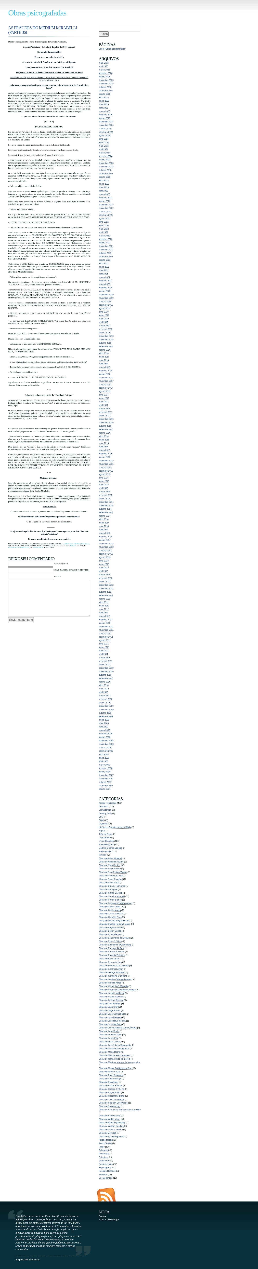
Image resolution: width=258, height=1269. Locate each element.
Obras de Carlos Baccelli (110, 893)
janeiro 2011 (105, 664)
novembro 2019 (106, 298)
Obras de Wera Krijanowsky (112, 1122)
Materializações (106, 844)
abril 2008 (103, 761)
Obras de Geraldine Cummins (113, 976)
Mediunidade (105, 851)
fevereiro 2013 (105, 578)
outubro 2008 (105, 747)
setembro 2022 (106, 215)
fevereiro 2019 (105, 329)
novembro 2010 (106, 671)
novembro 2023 (106, 166)
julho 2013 (104, 560)
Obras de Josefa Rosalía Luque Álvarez (118, 1027)
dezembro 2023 (106, 163)
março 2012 (104, 616)
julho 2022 (104, 222)
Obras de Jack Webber (110, 1003)
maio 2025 (104, 104)
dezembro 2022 (106, 204)
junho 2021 (104, 267)
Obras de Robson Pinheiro (111, 1089)
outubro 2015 (105, 467)
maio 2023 (104, 187)
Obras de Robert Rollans (110, 1085)
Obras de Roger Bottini (109, 1092)
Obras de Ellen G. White (110, 941)
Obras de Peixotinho (108, 1082)
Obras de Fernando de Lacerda (114, 965)
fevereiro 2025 (105, 114)
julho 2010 (104, 685)
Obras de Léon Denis (109, 1031)
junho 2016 (104, 439)
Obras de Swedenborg (109, 1106)
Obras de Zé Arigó (107, 1133)
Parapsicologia (106, 1140)
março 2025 (104, 111)
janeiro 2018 (105, 374)
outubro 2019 (105, 301)
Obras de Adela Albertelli (110, 858)
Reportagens (105, 1167)
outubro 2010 (105, 675)
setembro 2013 (106, 554)
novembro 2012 (106, 588)
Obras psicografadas (37, 12)
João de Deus (105, 834)
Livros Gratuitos (106, 841)
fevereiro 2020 (105, 287)
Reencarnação (106, 1164)
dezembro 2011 (106, 626)
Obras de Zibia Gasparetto (111, 1136)
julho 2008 (104, 754)
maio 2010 (104, 688)
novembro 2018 (106, 339)
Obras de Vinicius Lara (109, 1115)
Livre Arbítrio (105, 837)
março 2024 (104, 152)
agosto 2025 (105, 94)
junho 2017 (104, 398)
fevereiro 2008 (105, 768)
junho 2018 (104, 356)
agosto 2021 (105, 260)
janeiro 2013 (105, 581)
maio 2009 (104, 723)
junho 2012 (104, 605)
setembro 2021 (106, 256)
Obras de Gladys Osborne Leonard (115, 979)
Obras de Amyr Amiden (110, 868)
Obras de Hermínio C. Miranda (113, 986)
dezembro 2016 (106, 419)
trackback (38, 547)
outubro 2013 (105, 550)
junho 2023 (104, 184)
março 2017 (104, 408)
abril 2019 (103, 322)
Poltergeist (104, 1150)
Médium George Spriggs (110, 848)
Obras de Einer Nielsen (110, 934)
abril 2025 (103, 108)
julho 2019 (104, 312)
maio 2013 (104, 567)
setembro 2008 (106, 751)
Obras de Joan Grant (109, 1007)
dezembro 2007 (106, 775)
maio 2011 (104, 650)
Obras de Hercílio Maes (110, 983)
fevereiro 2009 (105, 733)
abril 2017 (103, 405)
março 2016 (104, 450)
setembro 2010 (106, 678)
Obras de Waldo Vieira (109, 1119)
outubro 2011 (105, 633)
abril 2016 (103, 446)
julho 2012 (104, 602)
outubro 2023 (105, 170)
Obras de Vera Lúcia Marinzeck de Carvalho (120, 1109)
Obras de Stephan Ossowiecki (113, 1103)
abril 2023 (103, 191)
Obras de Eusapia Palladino (112, 955)
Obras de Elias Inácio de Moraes (114, 938)
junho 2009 (104, 720)
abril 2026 (103, 66)
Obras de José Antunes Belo (112, 1014)
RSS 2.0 (73, 545)
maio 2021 (104, 270)
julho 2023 (104, 180)
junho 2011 (104, 647)
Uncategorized (106, 1178)
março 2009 (104, 730)
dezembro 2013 (106, 543)
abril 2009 (103, 726)
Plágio (102, 1147)
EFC (101, 817)
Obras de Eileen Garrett (110, 931)
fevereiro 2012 (105, 619)
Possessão (104, 1153)
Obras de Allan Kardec (109, 865)
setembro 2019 (106, 305)
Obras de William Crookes (111, 1126)
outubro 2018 (105, 343)
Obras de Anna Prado (109, 882)
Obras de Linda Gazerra (110, 1041)
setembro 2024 (106, 132)
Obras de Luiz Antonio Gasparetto (115, 1045)
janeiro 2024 (105, 159)
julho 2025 (104, 97)
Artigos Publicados (107, 803)
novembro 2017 (106, 381)
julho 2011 (104, 643)
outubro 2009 (105, 713)
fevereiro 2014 (105, 536)
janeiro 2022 (105, 242)
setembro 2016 (106, 429)
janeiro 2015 (105, 498)
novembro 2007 (106, 778)
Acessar (102, 1216)
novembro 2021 (106, 249)
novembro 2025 (106, 83)
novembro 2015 (106, 464)
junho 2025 (104, 101)
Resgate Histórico (107, 1171)
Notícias (102, 855)
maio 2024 (104, 146)
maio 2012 (104, 609)
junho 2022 (104, 225)
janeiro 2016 (105, 457)
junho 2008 (104, 758)
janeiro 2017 (105, 415)
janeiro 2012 (105, 623)
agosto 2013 (105, 557)
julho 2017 (104, 395)
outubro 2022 (105, 211)
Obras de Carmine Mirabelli (76, 544)
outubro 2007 (105, 782)
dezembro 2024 (106, 121)
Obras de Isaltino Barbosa (111, 1000)
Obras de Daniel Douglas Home (114, 920)
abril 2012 (103, 612)
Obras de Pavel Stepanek (111, 1075)
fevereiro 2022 (105, 239)
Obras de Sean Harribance (111, 1099)
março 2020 (104, 284)
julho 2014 (104, 519)
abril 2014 (103, 529)
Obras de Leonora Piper (110, 1034)
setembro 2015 (106, 471)
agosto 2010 (105, 682)
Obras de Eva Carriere (109, 958)
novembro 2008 (106, 744)
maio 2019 (104, 318)
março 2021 (104, 277)
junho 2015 (104, 481)
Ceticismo (103, 806)
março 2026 (104, 69)
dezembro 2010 (106, 668)
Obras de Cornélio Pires (110, 917)
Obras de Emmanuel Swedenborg (115, 944)
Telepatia (103, 1174)
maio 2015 (104, 484)
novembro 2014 (106, 505)
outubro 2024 (105, 128)
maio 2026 (104, 63)
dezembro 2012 (106, 585)
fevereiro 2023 (105, 197)
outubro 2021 (105, 253)
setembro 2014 (106, 512)
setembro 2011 (106, 637)
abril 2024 (103, 149)
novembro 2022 (106, 208)
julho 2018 (104, 353)
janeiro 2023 (105, 201)
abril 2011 (103, 654)
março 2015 (104, 491)
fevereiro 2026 (105, 73)
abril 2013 (103, 571)
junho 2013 (104, 564)
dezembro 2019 (106, 294)
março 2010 (104, 695)
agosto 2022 (105, 218)
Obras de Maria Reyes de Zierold (114, 1059)
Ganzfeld (103, 823)
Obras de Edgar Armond (110, 927)
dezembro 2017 (106, 377)
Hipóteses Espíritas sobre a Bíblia (115, 827)
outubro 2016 (105, 426)
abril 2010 (103, 692)
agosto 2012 (105, 599)
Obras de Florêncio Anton (111, 969)
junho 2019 (104, 315)
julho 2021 (104, 263)
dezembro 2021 (106, 246)
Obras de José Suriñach (110, 1024)
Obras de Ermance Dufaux (111, 948)
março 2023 (104, 194)
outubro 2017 (105, 384)
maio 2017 (104, 401)
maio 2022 (104, 229)
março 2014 (104, 533)
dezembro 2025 (106, 80)
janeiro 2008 (105, 771)
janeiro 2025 (105, 118)
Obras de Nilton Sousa (109, 1071)
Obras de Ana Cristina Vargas (113, 872)
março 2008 (104, 765)
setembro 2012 (106, 595)
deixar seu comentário (18, 547)
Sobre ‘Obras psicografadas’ (112, 49)
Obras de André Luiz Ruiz (111, 875)
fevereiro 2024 (105, 156)
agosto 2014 (105, 516)
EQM (101, 820)
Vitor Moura (34, 1259)
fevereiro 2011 (105, 661)
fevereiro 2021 (105, 280)
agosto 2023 (105, 177)
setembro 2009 (106, 716)
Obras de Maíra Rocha (109, 1052)
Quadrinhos (104, 1160)
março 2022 (104, 235)
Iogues (102, 830)
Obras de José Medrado (110, 1017)
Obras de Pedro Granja (110, 1078)
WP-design (113, 1219)
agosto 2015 (105, 474)
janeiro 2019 (105, 332)
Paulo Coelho (105, 1143)
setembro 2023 (106, 173)
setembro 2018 (106, 346)
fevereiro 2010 (105, 699)
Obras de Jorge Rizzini (109, 1010)
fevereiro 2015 (105, 495)
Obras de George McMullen (112, 972)
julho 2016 (104, 436)
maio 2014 (104, 526)
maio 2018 (104, 360)
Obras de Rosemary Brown (112, 1096)
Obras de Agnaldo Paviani (111, 861)
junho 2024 (104, 142)
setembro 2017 (106, 388)
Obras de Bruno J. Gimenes (112, 886)
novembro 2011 (106, 630)
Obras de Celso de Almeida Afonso (115, 903)
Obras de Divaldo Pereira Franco (114, 924)
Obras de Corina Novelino (111, 913)
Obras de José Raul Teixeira (112, 1021)
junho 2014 (104, 522)
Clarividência (105, 810)
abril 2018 (103, 363)
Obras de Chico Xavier (109, 906)
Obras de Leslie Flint (108, 1038)
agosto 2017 (105, 391)
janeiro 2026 (105, 76)
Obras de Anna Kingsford (111, 879)
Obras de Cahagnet (108, 889)
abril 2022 (103, 232)
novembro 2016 (106, 422)
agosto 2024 (105, 135)
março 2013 (104, 574)
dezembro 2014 (106, 502)
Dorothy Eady (105, 813)
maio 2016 (104, 443)
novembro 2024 (106, 125)
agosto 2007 (105, 789)
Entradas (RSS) (106, 1194)
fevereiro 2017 (105, 412)
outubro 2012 (105, 592)
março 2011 (104, 657)
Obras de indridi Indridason (111, 993)
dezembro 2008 (106, 740)
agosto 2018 (105, 350)
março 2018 (104, 367)
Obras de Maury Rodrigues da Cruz (115, 1068)
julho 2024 (104, 139)
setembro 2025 (106, 90)
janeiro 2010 (105, 702)
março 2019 (104, 325)
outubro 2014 (105, 509)
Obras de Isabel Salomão (111, 996)
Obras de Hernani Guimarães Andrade (117, 989)
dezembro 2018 (106, 336)
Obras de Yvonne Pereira (111, 1129)
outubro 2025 (105, 87)
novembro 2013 (106, 547)
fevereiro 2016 (105, 453)
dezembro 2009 (106, 706)
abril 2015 (103, 488)
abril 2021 (103, 274)
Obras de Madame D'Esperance (114, 1048)
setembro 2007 (106, 785)
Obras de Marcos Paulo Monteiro (114, 1055)
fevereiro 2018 (105, 370)
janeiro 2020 (105, 291)
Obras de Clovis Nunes (110, 910)
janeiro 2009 (105, 737)
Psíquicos (103, 1157)
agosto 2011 (105, 640)
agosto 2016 (105, 433)
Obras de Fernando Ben (110, 962)
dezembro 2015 (106, 460)
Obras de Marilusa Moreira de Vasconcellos (119, 1062)
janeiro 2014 (105, 540)
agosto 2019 (105, 308)
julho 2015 (104, 478)
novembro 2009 (106, 709)
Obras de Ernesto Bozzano (111, 951)
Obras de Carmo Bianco (110, 900)
